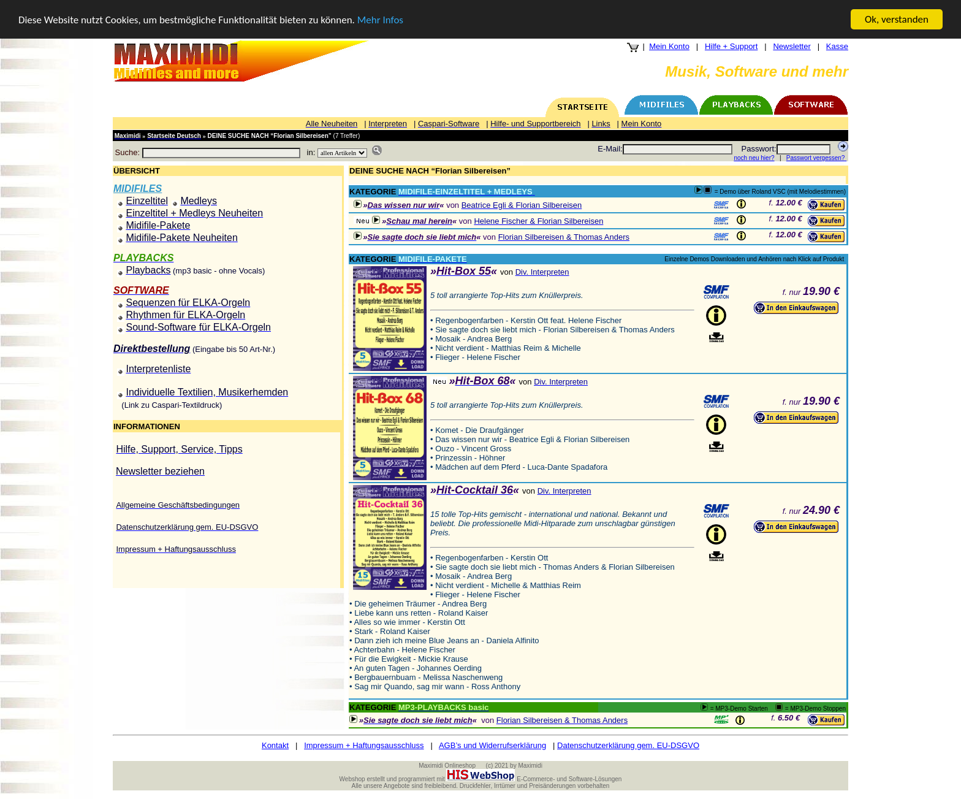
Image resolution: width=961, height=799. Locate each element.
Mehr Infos (380, 19)
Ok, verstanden (897, 19)
